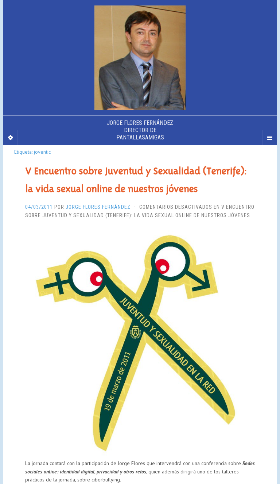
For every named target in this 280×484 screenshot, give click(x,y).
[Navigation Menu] (269, 137)
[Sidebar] (10, 137)
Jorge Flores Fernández (98, 207)
